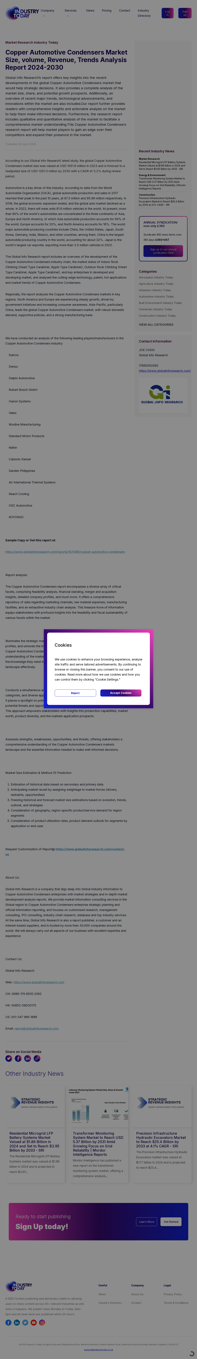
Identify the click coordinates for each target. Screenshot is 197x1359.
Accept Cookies (121, 693)
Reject (75, 693)
